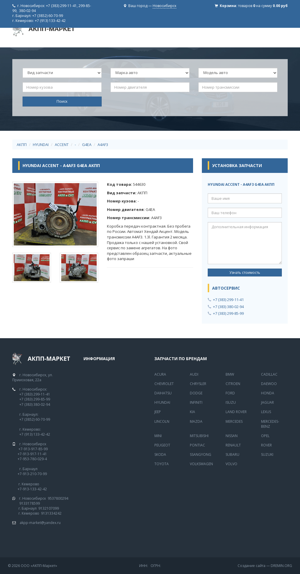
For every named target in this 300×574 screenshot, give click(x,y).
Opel (265, 435)
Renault (233, 445)
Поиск (62, 101)
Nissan (232, 435)
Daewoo (269, 383)
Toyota (161, 463)
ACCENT (62, 144)
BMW (230, 374)
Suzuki (267, 454)
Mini (158, 435)
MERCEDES (234, 421)
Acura (160, 374)
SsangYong (200, 454)
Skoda (160, 454)
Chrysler (198, 383)
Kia (192, 411)
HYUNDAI (41, 144)
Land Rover (236, 411)
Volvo (231, 463)
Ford (230, 393)
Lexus (266, 411)
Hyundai (162, 402)
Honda (267, 393)
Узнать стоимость (244, 272)
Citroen (233, 383)
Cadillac (269, 374)
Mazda (196, 421)
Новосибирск (164, 5)
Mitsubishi (199, 435)
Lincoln (161, 421)
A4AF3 (103, 144)
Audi (194, 374)
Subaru (232, 454)
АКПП (22, 144)
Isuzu (231, 402)
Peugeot (162, 445)
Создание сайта (251, 565)
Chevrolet (164, 383)
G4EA (86, 144)
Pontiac (197, 445)
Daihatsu (163, 393)
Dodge (196, 393)
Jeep (157, 411)
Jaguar (267, 402)
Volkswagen (201, 463)
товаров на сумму (263, 5)
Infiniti (196, 402)
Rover (266, 445)
